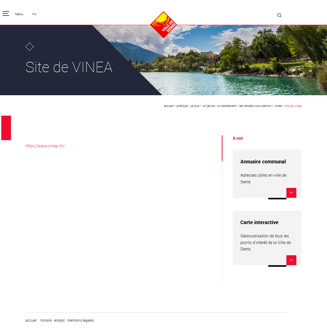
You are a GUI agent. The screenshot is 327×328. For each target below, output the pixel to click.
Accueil (168, 106)
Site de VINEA (293, 106)
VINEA (278, 106)
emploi (59, 320)
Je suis (195, 106)
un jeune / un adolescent (219, 106)
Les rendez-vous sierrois (255, 106)
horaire (46, 320)
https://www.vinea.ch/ (45, 146)
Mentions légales (80, 320)
